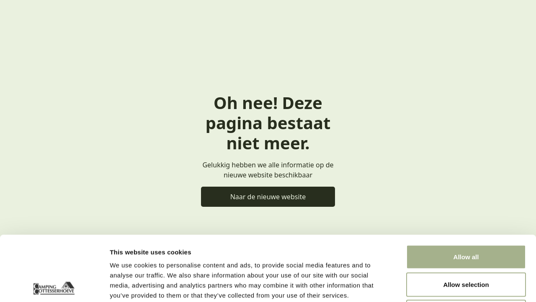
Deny (466, 246)
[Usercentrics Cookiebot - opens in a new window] (54, 285)
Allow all (466, 191)
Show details (439, 285)
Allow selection (466, 219)
